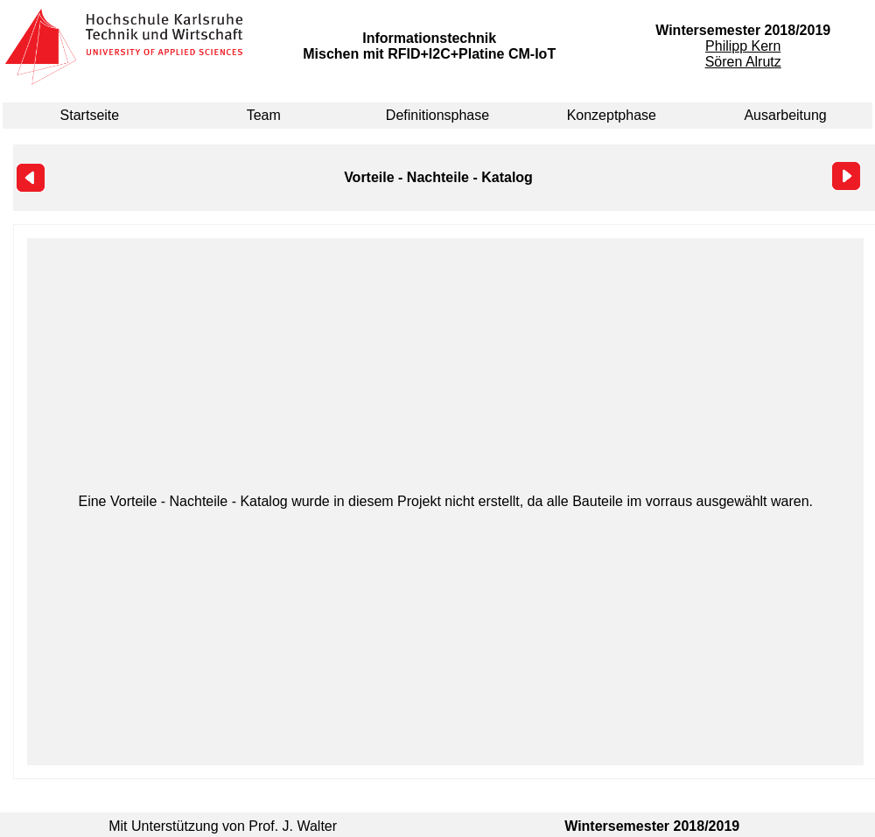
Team (264, 115)
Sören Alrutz (743, 61)
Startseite (90, 115)
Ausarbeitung (785, 115)
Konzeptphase (611, 115)
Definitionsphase (437, 115)
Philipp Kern (742, 46)
